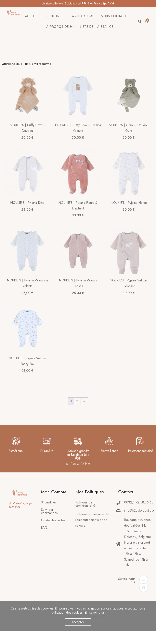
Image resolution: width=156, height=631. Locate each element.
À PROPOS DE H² (60, 26)
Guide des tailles (53, 520)
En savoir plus (95, 612)
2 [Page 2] (77, 401)
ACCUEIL (31, 16)
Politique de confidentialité (85, 504)
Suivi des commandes (49, 511)
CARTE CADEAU (82, 16)
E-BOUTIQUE (53, 16)
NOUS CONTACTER (116, 16)
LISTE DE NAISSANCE (96, 26)
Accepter (78, 622)
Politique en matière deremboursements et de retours (92, 520)
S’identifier (48, 502)
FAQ (44, 527)
